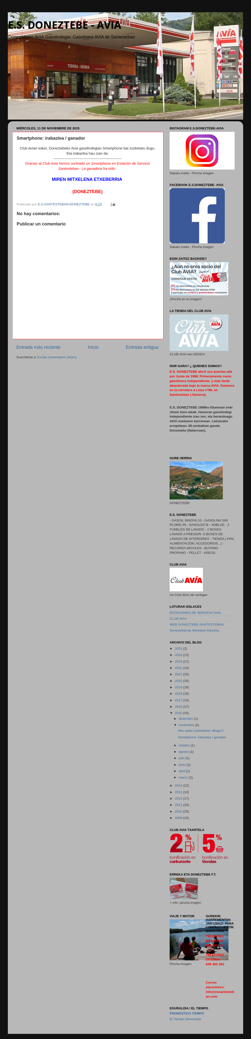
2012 (179, 798)
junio (183, 765)
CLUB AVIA (178, 618)
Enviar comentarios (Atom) (57, 357)
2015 (179, 713)
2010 (179, 811)
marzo (184, 777)
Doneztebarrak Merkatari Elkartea (194, 630)
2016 (179, 706)
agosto (184, 752)
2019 (179, 687)
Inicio (93, 347)
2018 (179, 693)
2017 (179, 700)
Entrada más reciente (38, 347)
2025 (179, 648)
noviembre (187, 725)
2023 (179, 661)
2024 (179, 655)
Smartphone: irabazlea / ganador (202, 737)
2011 (179, 805)
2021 (179, 674)
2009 (179, 818)
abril (182, 771)
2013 (179, 792)
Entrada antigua (142, 347)
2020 (179, 681)
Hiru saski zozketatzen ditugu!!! (201, 730)
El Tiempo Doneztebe (185, 1019)
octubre (185, 745)
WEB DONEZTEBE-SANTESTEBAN (197, 624)
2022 (179, 668)
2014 (179, 785)
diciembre (186, 718)
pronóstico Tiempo (187, 1013)
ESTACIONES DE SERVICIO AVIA (195, 613)
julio (182, 758)
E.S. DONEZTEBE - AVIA (64, 25)
